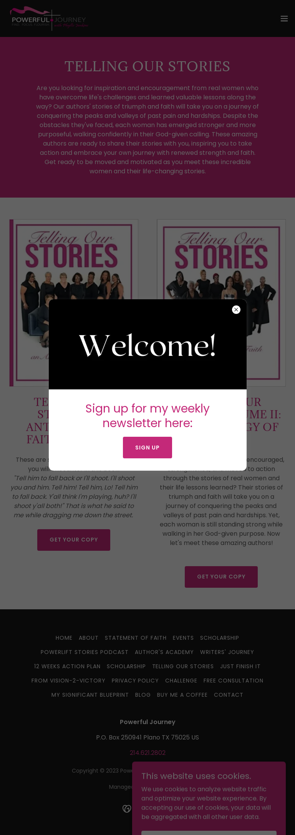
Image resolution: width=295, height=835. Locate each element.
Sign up (147, 447)
